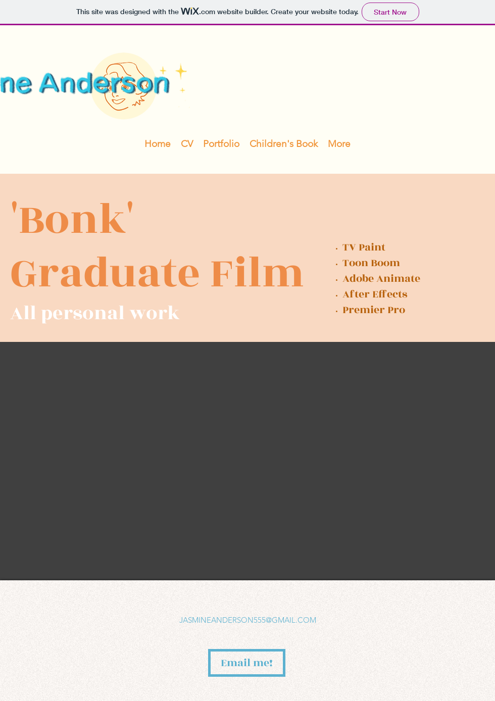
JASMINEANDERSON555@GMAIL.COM (247, 620)
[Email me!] (246, 663)
